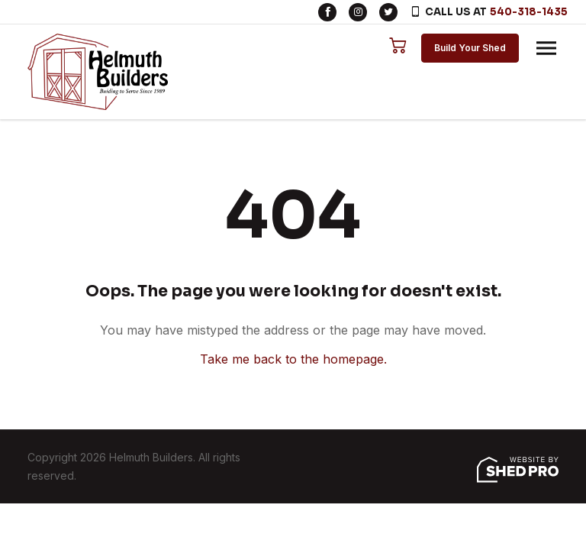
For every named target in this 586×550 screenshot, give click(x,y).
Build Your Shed (470, 47)
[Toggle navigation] (546, 48)
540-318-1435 (529, 11)
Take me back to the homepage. (293, 359)
